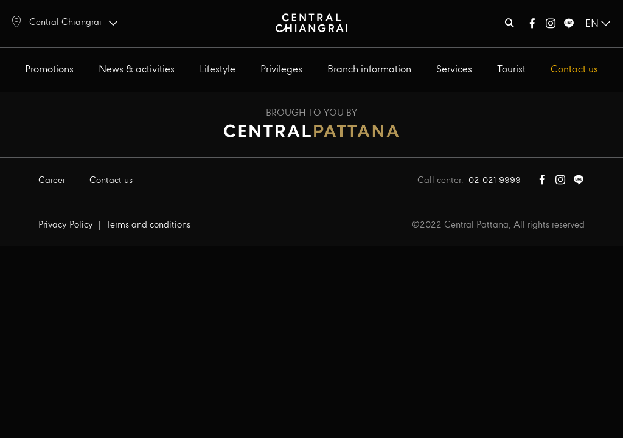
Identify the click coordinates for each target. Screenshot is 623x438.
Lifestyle (217, 69)
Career (51, 180)
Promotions (49, 69)
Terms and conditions (148, 225)
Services (454, 69)
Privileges (281, 69)
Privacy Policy (65, 225)
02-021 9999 (494, 180)
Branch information (369, 69)
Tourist (511, 69)
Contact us (574, 69)
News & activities (137, 69)
